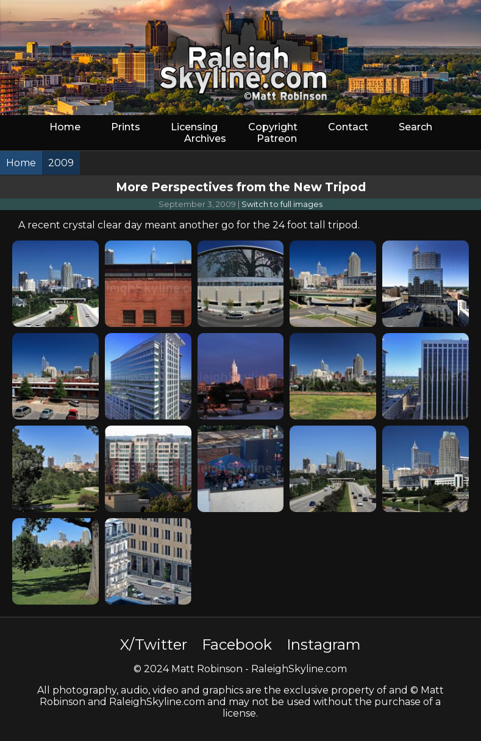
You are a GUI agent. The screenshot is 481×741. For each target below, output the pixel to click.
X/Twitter (153, 644)
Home (64, 127)
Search (415, 127)
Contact (348, 127)
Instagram (324, 644)
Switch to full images (281, 204)
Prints (125, 127)
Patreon (277, 138)
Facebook (237, 644)
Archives (205, 138)
